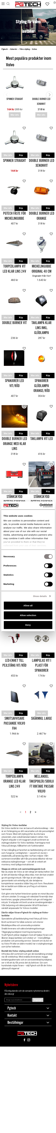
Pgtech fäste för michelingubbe (14, 216)
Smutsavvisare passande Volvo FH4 (14, 723)
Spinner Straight (14, 99)
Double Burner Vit (14, 322)
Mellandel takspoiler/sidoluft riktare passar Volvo (41, 784)
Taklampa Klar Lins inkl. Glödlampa (42, 327)
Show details (40, 596)
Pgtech (4, 49)
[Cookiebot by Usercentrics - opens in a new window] (40, 505)
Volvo (34, 49)
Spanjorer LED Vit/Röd (14, 383)
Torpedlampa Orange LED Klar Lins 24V (14, 781)
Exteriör (13, 49)
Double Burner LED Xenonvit (41, 163)
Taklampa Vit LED (41, 438)
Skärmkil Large (41, 718)
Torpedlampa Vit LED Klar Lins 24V (14, 269)
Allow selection (28, 615)
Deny (28, 625)
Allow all (28, 605)
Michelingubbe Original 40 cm (41, 269)
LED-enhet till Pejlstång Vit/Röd (14, 663)
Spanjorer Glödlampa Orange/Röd (41, 385)
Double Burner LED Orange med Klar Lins (14, 443)
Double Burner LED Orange (41, 216)
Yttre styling (24, 49)
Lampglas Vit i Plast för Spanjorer (41, 665)
